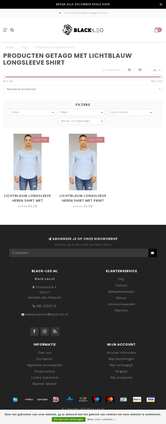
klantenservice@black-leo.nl (47, 314)
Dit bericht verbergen (68, 419)
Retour (121, 298)
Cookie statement (44, 377)
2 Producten (111, 70)
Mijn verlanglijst (121, 365)
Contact (121, 285)
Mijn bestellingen (121, 359)
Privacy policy (45, 371)
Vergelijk (121, 371)
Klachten (121, 310)
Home (10, 47)
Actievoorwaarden (121, 304)
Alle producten (121, 377)
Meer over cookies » (101, 419)
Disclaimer (45, 359)
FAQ (121, 279)
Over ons (45, 353)
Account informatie (121, 353)
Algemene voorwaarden (45, 365)
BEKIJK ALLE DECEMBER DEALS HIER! (83, 4)
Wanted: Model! (45, 384)
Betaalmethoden (121, 292)
